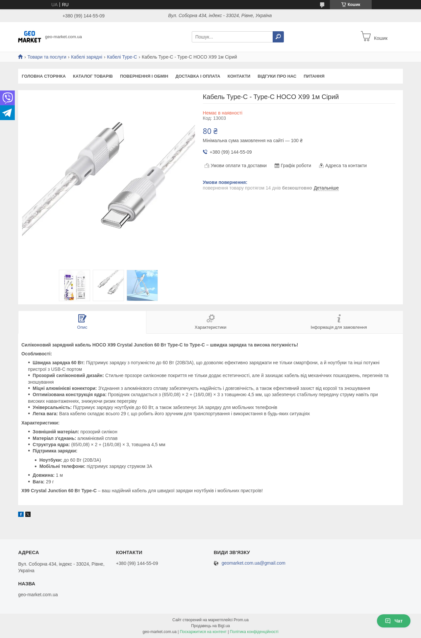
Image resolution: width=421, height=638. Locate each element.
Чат (394, 621)
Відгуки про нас (277, 76)
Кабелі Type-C (122, 57)
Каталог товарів (93, 76)
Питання (314, 76)
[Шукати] (278, 36)
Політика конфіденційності (254, 631)
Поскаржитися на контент (203, 631)
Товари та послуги (46, 57)
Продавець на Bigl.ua (210, 626)
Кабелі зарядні (86, 57)
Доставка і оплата (197, 76)
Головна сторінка (44, 76)
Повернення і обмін (144, 76)
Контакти (239, 76)
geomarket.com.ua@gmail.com (253, 563)
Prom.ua (241, 620)
